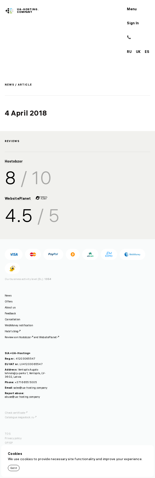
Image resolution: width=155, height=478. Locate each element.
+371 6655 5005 (26, 382)
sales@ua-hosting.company (30, 387)
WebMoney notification (19, 325)
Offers (9, 301)
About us (10, 307)
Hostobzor (14, 161)
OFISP (9, 442)
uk (138, 52)
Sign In (133, 23)
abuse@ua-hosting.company (22, 396)
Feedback (10, 313)
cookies (26, 459)
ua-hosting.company (28, 11)
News (10, 84)
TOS (8, 433)
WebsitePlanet (26, 198)
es (147, 52)
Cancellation (12, 319)
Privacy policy (13, 438)
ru (129, 52)
